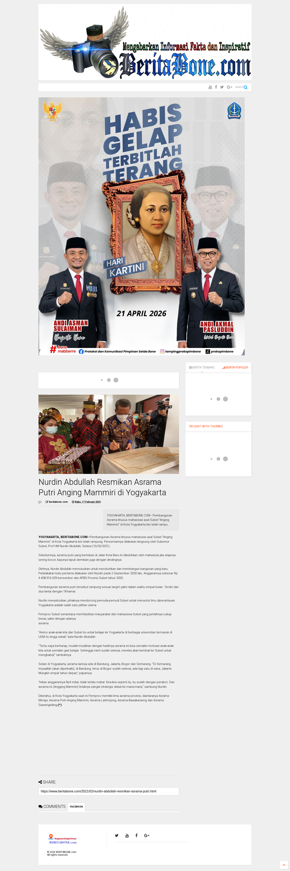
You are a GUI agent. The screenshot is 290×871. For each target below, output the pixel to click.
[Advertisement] (108, 744)
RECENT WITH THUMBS (206, 426)
